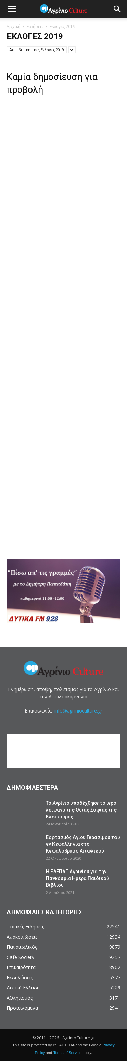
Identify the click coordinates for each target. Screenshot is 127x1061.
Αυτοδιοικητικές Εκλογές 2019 (36, 49)
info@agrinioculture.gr (78, 710)
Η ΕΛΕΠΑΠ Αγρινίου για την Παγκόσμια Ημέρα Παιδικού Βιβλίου (77, 878)
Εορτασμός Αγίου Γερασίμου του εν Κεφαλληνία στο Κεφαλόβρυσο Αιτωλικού (83, 844)
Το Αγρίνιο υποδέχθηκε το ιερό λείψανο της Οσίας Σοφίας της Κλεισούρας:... (81, 809)
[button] (117, 9)
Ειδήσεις (35, 26)
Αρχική (13, 26)
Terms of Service (67, 1052)
